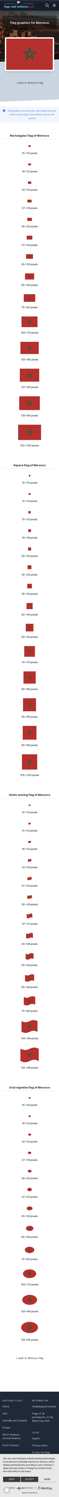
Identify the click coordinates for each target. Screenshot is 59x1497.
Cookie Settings (41, 1452)
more (47, 1479)
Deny (12, 1479)
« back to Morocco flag (29, 82)
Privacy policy (40, 1445)
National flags (12, 1400)
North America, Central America (11, 1436)
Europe (6, 1427)
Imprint (36, 1438)
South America (10, 1445)
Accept (29, 1479)
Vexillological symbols (44, 1406)
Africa (5, 1406)
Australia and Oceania (14, 1420)
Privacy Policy (32, 1493)
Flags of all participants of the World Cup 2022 (42, 1417)
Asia (4, 1413)
